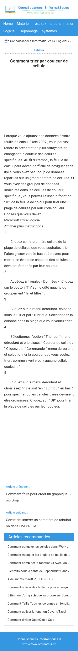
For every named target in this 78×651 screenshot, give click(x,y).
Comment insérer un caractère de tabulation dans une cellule (38, 523)
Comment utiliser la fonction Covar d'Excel (37, 612)
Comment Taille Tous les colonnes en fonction (39, 603)
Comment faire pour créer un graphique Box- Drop (38, 497)
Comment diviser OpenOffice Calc (31, 620)
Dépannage (29, 31)
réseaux (40, 24)
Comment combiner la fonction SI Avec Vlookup (40, 563)
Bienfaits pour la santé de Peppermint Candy (38, 571)
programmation (62, 24)
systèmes (49, 31)
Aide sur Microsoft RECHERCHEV (30, 579)
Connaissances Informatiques (30, 41)
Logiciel (9, 31)
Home (8, 24)
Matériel (23, 24)
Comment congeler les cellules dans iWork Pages (42, 547)
